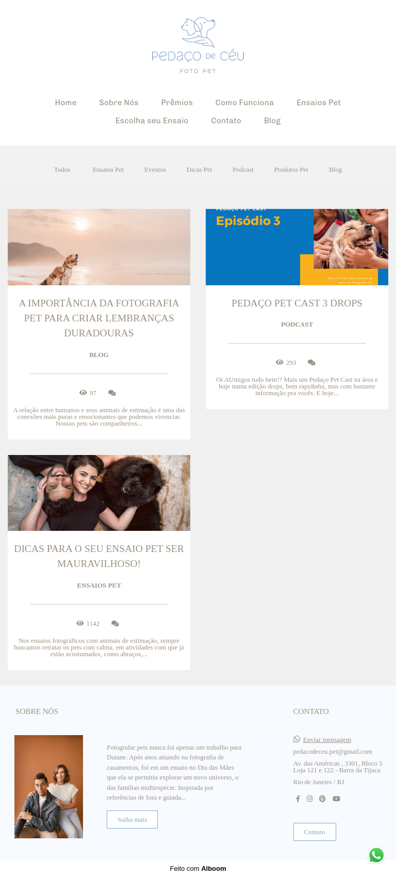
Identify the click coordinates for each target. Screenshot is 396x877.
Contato (226, 120)
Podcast (243, 169)
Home (66, 102)
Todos (62, 169)
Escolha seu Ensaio (152, 120)
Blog (272, 120)
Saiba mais (132, 819)
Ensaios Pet (318, 102)
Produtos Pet (291, 169)
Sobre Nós (118, 102)
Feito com (198, 868)
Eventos (155, 169)
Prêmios (177, 102)
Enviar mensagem (327, 739)
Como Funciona (245, 102)
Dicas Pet (199, 169)
